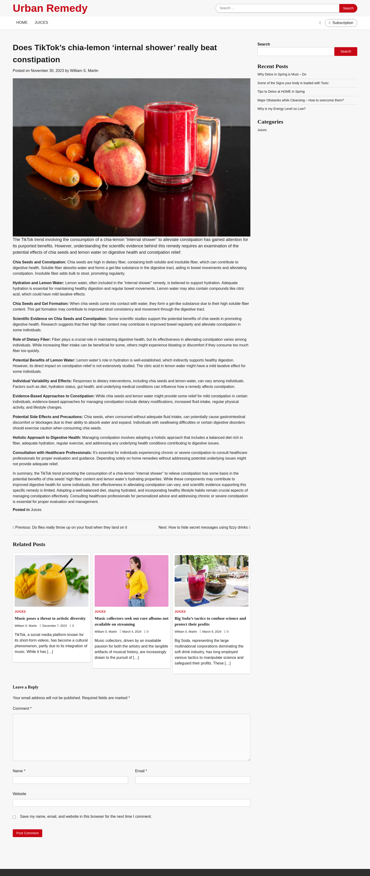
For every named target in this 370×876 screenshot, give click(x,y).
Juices (41, 23)
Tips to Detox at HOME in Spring (281, 91)
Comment (22, 708)
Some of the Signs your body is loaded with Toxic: (294, 83)
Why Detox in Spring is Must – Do (282, 74)
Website (19, 794)
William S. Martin (84, 71)
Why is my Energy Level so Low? (282, 109)
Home (22, 23)
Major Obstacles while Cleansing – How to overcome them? (301, 100)
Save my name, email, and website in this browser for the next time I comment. (86, 816)
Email (141, 771)
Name (19, 771)
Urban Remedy (50, 8)
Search (263, 44)
